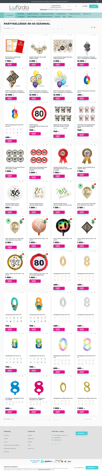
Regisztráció (31, 438)
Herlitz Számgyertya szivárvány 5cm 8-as (14, 125)
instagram (55, 444)
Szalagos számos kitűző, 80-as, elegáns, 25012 (86, 168)
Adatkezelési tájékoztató (10, 448)
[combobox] (72, 6)
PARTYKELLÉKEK (12, 20)
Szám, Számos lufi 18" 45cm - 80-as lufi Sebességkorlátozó (38, 274)
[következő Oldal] (58, 29)
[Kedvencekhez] (19, 35)
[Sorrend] (90, 419)
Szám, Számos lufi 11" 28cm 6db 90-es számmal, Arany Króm (14, 239)
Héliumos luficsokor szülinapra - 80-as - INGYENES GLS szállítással (86, 57)
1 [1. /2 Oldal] (50, 29)
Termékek (6, 435)
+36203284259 (57, 437)
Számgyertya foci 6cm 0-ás (13, 355)
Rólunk (70, 16)
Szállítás (6, 438)
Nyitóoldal (6, 451)
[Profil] (85, 6)
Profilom (30, 441)
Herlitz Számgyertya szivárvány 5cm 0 (86, 91)
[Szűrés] (1, 27)
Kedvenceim (31, 448)
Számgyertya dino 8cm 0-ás (13, 314)
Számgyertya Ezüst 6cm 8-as (85, 314)
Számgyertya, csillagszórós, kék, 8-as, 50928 (14, 399)
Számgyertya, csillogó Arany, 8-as (87, 398)
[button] (9, 15)
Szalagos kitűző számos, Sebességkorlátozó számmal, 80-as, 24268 (62, 169)
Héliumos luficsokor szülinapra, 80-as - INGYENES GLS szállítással (38, 91)
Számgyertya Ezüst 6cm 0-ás (61, 314)
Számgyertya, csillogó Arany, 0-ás (63, 398)
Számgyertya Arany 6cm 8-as (85, 273)
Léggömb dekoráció (32, 13)
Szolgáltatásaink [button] (61, 13)
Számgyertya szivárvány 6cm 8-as (86, 356)
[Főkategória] (4, 20)
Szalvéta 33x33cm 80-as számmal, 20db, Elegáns (12, 204)
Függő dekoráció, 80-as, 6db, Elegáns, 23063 (37, 57)
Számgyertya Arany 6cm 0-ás (61, 273)
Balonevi (57, 16)
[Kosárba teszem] (11, 64)
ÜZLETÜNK (21, 13)
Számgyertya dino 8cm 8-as (37, 314)
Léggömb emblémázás (47, 13)
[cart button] (93, 6)
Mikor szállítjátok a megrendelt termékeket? (40, 16)
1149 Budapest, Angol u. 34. (60, 435)
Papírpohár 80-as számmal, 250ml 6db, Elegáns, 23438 (61, 125)
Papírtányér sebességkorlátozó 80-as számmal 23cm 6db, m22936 (38, 169)
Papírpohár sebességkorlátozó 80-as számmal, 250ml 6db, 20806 (86, 126)
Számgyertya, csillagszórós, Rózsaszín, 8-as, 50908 (37, 399)
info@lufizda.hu (56, 7)
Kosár (29, 445)
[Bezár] (97, 2)
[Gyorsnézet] (22, 35)
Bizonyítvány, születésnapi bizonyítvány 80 (13, 57)
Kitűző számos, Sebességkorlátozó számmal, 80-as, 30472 (38, 126)
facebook (52, 444)
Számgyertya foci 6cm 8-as (37, 355)
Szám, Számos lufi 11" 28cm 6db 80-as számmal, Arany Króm (86, 204)
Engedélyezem (91, 467)
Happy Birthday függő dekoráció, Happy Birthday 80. (62, 57)
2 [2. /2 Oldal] (49, 420)
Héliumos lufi (87, 13)
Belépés (30, 435)
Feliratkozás (80, 433)
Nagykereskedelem (74, 13)
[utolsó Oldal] (62, 29)
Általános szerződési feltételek (11, 445)
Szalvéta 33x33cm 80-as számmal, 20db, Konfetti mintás (62, 204)
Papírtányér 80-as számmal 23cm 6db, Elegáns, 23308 (14, 168)
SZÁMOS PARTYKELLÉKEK (26, 20)
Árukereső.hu (34, 462)
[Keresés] (76, 6)
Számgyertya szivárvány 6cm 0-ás (61, 356)
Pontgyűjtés (21, 16)
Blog (64, 16)
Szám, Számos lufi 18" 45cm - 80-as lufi (38, 239)
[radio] (94, 27)
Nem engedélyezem (79, 467)
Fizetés (5, 441)
